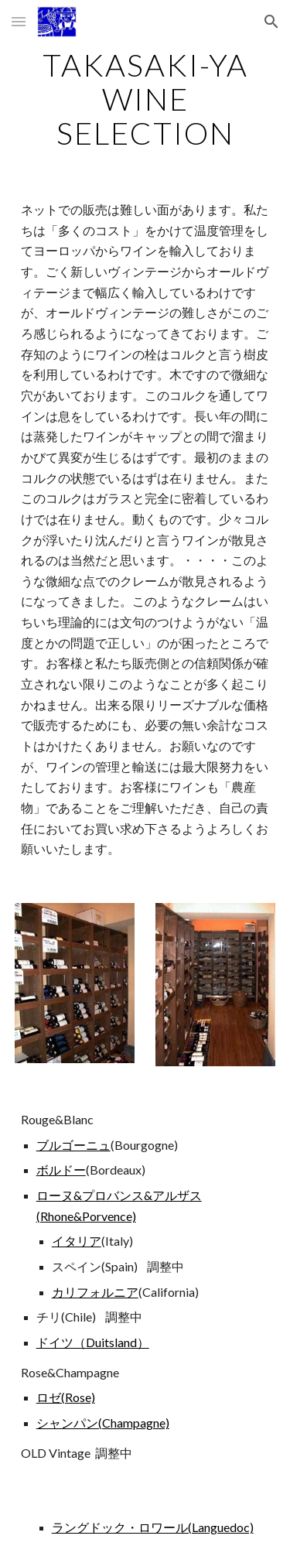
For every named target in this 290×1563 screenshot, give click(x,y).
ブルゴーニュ (73, 1144)
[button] (18, 21)
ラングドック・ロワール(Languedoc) (153, 1527)
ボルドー (61, 1169)
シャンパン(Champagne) (102, 1422)
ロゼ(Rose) (65, 1397)
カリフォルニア (95, 1291)
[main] (145, 99)
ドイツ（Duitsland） (92, 1342)
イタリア (76, 1240)
